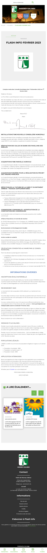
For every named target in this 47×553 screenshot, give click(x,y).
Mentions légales (23, 511)
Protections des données (23, 514)
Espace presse (23, 504)
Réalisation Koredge (23, 546)
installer (12, 369)
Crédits (23, 509)
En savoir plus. (32, 525)
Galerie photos (23, 506)
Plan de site (23, 501)
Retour (13, 35)
